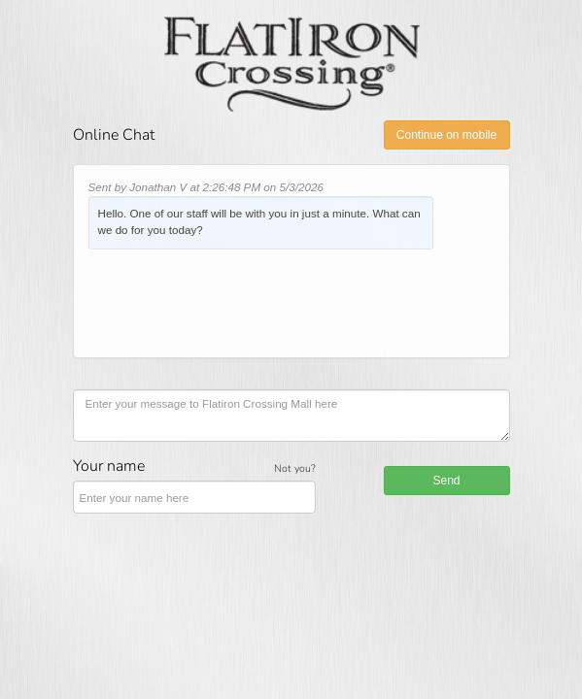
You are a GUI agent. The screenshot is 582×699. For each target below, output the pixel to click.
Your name (109, 466)
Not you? (295, 468)
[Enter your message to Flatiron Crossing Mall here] (291, 415)
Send (446, 480)
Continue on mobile (446, 135)
